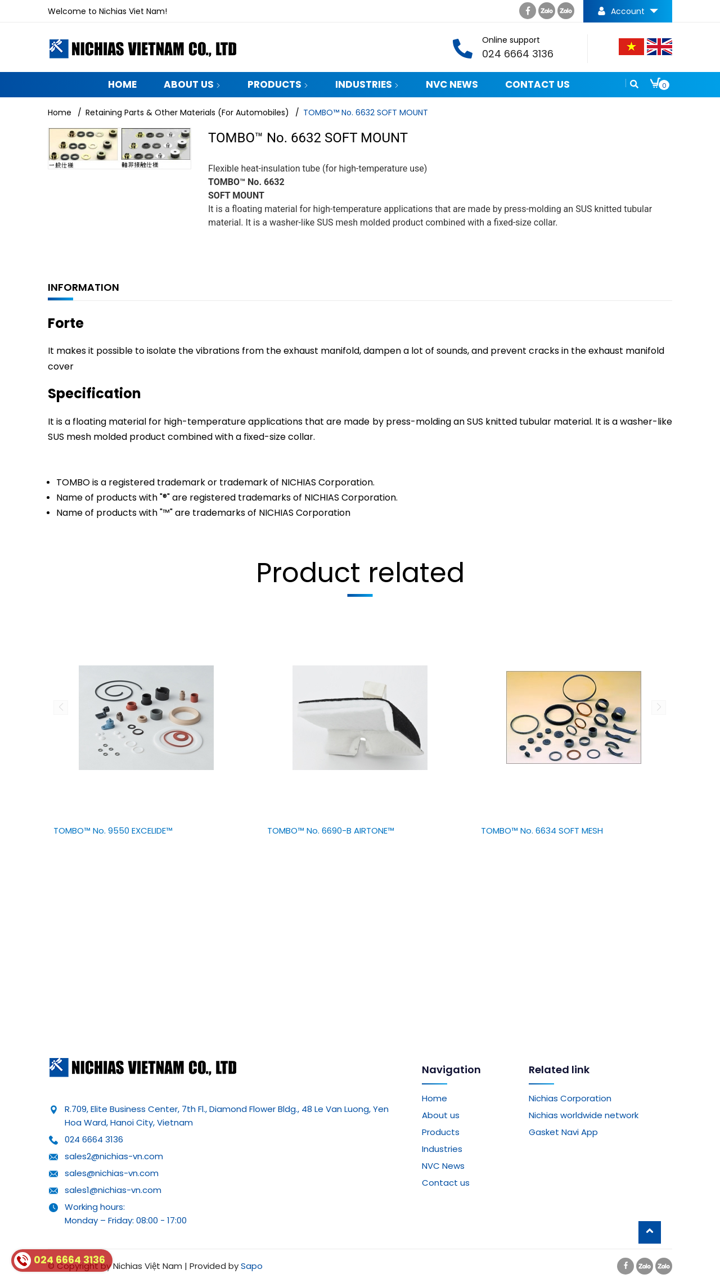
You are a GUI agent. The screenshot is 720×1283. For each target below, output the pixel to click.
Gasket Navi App (563, 1132)
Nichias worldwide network (583, 1115)
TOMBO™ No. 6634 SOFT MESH (542, 830)
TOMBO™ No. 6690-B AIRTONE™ (330, 830)
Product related (360, 573)
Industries (367, 84)
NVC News (452, 84)
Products (278, 84)
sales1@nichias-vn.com (113, 1190)
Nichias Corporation (570, 1098)
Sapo (252, 1266)
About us (192, 84)
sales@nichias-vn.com (112, 1173)
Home (122, 84)
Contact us (537, 84)
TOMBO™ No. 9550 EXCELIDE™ (113, 830)
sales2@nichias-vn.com (114, 1156)
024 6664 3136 (94, 1139)
